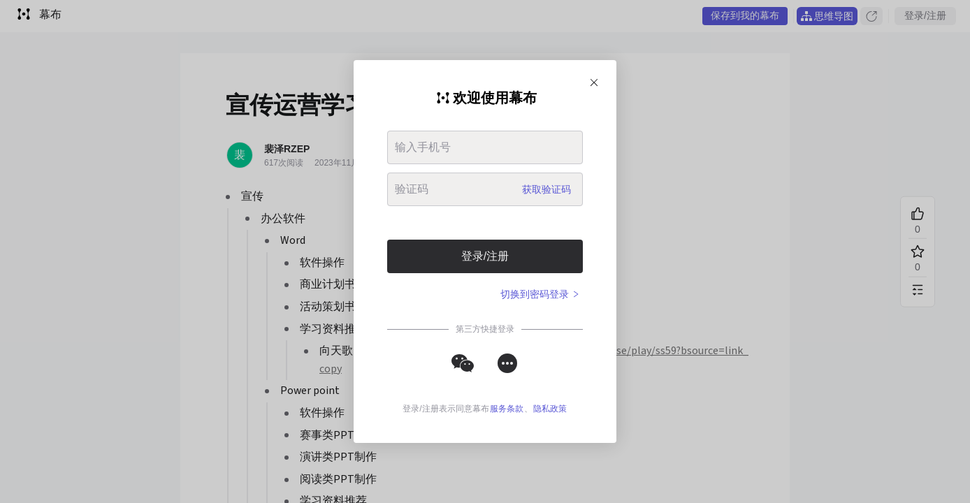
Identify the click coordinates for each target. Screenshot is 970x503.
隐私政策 (550, 409)
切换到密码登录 (540, 294)
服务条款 (506, 409)
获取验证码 (546, 189)
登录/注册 (485, 256)
